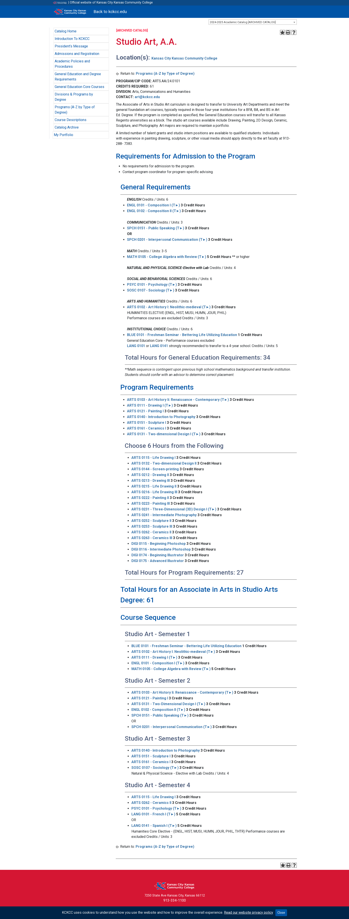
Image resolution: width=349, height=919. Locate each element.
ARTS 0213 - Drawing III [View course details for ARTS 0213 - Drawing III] (150, 480)
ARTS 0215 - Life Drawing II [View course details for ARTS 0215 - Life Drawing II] (153, 486)
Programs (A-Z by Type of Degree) (165, 73)
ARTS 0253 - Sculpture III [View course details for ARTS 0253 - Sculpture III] (151, 526)
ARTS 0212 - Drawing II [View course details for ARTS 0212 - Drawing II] (150, 475)
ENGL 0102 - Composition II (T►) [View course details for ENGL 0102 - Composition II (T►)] (154, 211)
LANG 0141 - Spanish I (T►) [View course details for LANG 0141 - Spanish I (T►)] (154, 826)
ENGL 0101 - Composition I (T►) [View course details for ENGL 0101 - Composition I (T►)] (153, 205)
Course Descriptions (70, 120)
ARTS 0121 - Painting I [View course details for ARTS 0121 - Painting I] (145, 411)
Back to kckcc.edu (110, 11)
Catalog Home (66, 31)
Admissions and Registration (77, 54)
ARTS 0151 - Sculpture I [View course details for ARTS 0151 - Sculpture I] (146, 422)
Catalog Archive (67, 127)
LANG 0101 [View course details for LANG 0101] (136, 346)
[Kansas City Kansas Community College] (70, 12)
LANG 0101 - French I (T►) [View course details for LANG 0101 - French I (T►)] (153, 814)
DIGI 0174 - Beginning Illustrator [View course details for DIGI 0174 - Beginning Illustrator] (157, 555)
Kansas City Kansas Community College (184, 58)
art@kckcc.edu (147, 97)
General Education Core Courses (79, 87)
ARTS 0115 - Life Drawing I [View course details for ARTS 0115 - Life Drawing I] (153, 458)
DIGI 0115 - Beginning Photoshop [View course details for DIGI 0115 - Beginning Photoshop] (158, 544)
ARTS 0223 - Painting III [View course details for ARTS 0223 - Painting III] (150, 503)
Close (281, 912)
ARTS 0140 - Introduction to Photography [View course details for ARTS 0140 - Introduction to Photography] (161, 417)
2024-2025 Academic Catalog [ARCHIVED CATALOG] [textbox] (243, 22)
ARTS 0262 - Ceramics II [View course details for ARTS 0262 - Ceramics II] (151, 532)
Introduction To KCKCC (72, 39)
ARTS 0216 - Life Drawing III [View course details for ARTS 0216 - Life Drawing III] (154, 492)
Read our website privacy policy (248, 912)
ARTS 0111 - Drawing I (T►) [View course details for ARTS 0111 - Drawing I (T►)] (150, 405)
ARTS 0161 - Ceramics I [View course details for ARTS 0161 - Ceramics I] (146, 428)
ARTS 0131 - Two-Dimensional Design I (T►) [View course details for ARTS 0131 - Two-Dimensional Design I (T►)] (168, 704)
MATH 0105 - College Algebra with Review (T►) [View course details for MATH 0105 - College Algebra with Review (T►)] (166, 257)
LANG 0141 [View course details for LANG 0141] (159, 346)
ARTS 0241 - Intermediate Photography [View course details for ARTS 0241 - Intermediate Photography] (164, 515)
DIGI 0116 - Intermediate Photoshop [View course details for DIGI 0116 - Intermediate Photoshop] (161, 549)
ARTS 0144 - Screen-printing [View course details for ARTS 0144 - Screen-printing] (155, 469)
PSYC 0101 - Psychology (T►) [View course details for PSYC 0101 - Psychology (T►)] (152, 284)
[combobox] (253, 22)
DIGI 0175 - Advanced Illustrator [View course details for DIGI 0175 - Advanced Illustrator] (157, 561)
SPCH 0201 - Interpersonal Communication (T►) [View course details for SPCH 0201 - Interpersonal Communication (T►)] (167, 239)
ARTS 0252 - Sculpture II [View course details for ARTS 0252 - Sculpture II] (151, 521)
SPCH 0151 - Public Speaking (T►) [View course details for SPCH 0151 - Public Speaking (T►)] (155, 228)
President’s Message (71, 46)
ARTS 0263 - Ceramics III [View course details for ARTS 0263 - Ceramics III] (151, 538)
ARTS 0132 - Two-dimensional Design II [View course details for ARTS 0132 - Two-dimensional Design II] (163, 463)
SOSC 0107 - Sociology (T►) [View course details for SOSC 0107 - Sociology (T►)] (150, 290)
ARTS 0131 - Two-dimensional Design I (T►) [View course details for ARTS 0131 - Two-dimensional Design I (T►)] (164, 434)
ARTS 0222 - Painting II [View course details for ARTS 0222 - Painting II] (150, 498)
